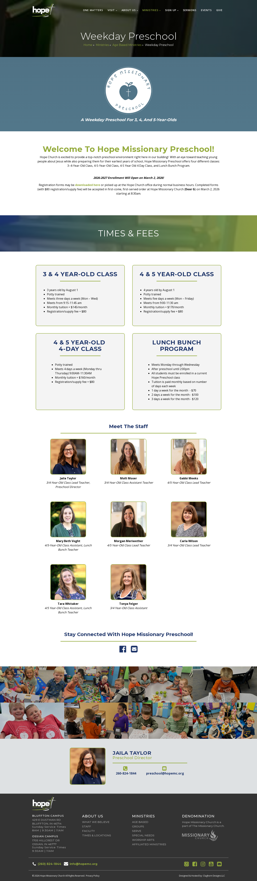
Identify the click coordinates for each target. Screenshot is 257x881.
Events (206, 10)
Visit (111, 10)
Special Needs (143, 835)
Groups (138, 826)
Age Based (140, 822)
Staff (86, 826)
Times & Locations (96, 835)
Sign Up (170, 10)
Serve (136, 831)
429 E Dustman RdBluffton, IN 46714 (46, 821)
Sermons (189, 10)
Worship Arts (143, 840)
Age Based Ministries (126, 45)
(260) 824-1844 (49, 864)
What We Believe (95, 822)
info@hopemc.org (83, 864)
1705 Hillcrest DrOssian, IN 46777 (46, 842)
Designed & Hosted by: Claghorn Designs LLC (202, 875)
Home (88, 45)
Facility (88, 831)
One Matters (93, 10)
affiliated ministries (149, 844)
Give (219, 10)
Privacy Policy (92, 875)
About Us (129, 10)
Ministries (150, 10)
